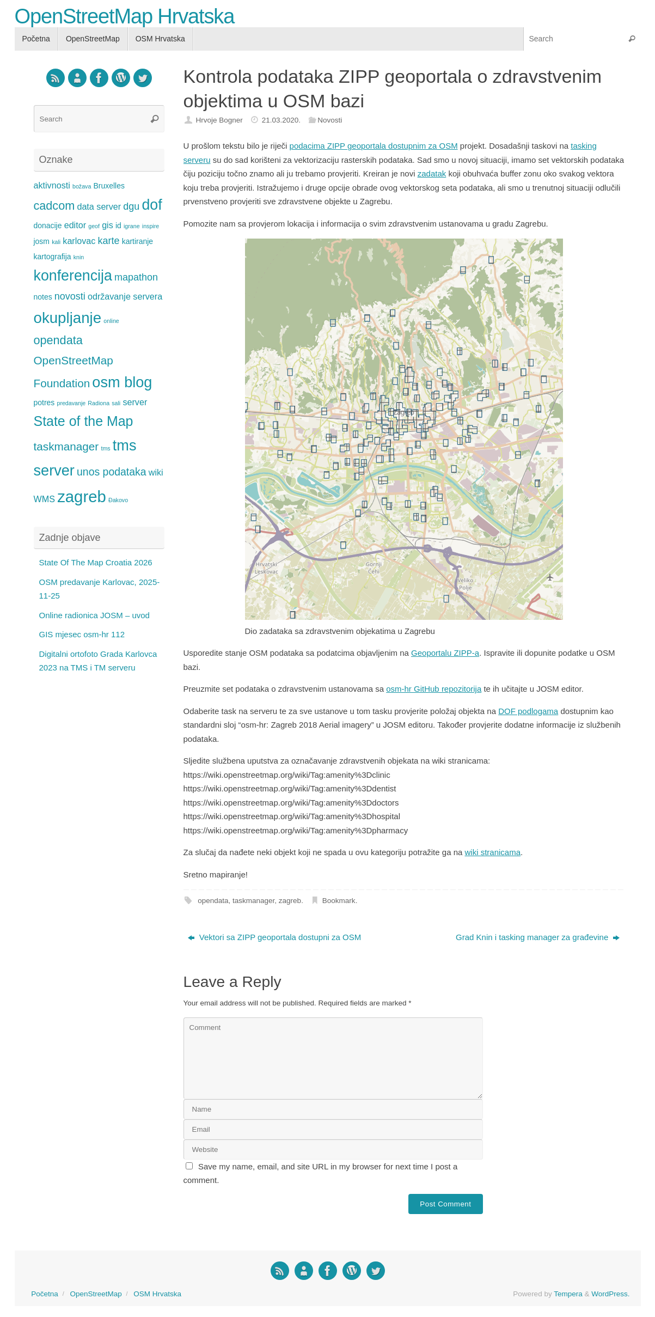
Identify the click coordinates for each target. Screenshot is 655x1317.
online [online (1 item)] (111, 321)
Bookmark (339, 901)
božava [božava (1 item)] (81, 186)
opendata (213, 901)
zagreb (290, 901)
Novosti (329, 120)
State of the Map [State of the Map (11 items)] (83, 421)
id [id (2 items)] (118, 225)
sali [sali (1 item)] (116, 403)
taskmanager (253, 901)
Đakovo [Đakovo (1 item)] (118, 500)
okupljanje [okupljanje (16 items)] (68, 317)
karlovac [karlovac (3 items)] (79, 241)
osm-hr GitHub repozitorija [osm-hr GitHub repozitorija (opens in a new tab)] (433, 688)
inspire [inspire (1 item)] (150, 226)
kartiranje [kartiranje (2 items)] (137, 241)
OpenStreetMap (95, 1294)
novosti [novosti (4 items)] (69, 296)
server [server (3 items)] (135, 402)
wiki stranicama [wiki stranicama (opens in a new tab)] (493, 852)
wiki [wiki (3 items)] (156, 472)
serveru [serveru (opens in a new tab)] (197, 159)
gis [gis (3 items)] (107, 225)
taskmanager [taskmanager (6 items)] (66, 446)
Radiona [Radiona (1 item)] (98, 403)
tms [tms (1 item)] (105, 448)
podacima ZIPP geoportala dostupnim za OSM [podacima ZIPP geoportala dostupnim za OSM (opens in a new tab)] (374, 145)
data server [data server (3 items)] (99, 206)
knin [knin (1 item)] (79, 257)
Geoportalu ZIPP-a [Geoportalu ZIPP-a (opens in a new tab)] (445, 652)
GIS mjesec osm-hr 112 (82, 634)
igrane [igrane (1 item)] (132, 226)
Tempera (568, 1294)
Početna (44, 1294)
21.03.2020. (281, 120)
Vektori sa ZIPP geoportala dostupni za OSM (275, 937)
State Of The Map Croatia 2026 (95, 562)
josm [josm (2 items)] (42, 241)
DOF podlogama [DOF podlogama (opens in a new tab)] (528, 711)
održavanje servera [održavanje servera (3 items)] (125, 296)
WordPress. (610, 1294)
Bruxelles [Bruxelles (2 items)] (109, 185)
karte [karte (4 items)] (109, 240)
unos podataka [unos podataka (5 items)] (111, 472)
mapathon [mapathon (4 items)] (136, 277)
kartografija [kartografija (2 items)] (52, 256)
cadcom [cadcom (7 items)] (54, 205)
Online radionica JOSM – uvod (94, 615)
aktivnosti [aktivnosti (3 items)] (52, 185)
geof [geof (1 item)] (94, 226)
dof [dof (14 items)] (152, 205)
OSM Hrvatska (157, 1294)
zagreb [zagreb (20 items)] (81, 496)
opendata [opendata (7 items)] (58, 340)
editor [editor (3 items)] (75, 225)
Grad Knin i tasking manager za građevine (538, 937)
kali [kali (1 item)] (56, 242)
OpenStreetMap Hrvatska (125, 16)
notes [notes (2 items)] (43, 296)
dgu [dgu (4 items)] (131, 206)
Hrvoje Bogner (218, 120)
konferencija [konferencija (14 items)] (73, 275)
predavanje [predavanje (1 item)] (71, 403)
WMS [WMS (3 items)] (44, 499)
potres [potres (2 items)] (44, 402)
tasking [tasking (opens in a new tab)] (584, 145)
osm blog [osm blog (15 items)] (122, 382)
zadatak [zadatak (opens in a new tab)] (432, 173)
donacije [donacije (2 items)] (48, 225)
